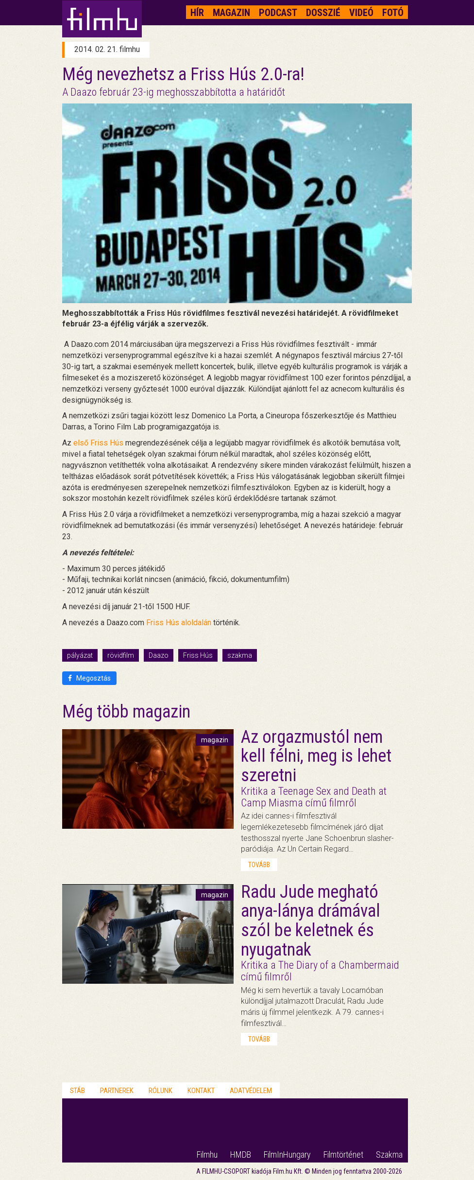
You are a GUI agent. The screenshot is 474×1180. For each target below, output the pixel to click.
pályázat (80, 655)
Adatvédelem (251, 1090)
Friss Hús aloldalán (178, 622)
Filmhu (207, 1154)
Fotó (393, 12)
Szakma (389, 1154)
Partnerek (117, 1090)
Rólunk (160, 1090)
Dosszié (323, 12)
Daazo (159, 655)
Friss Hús (198, 655)
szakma (239, 655)
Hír (197, 12)
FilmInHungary (287, 1154)
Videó (361, 12)
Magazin (231, 12)
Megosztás (89, 678)
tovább (259, 865)
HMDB (240, 1154)
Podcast (278, 12)
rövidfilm (120, 655)
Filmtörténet (343, 1154)
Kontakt (201, 1090)
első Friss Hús (98, 442)
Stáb (77, 1090)
